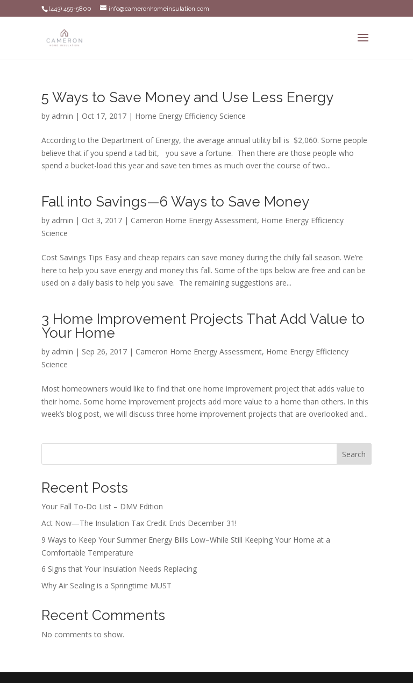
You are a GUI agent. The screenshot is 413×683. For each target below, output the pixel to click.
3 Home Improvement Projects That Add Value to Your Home (203, 326)
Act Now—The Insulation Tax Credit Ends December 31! (139, 523)
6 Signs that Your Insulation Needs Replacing (119, 569)
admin (62, 116)
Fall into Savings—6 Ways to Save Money (175, 202)
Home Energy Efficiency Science (190, 116)
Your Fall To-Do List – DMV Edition (102, 506)
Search (354, 454)
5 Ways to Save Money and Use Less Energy (187, 97)
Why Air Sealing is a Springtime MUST (106, 585)
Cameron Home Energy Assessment (194, 220)
